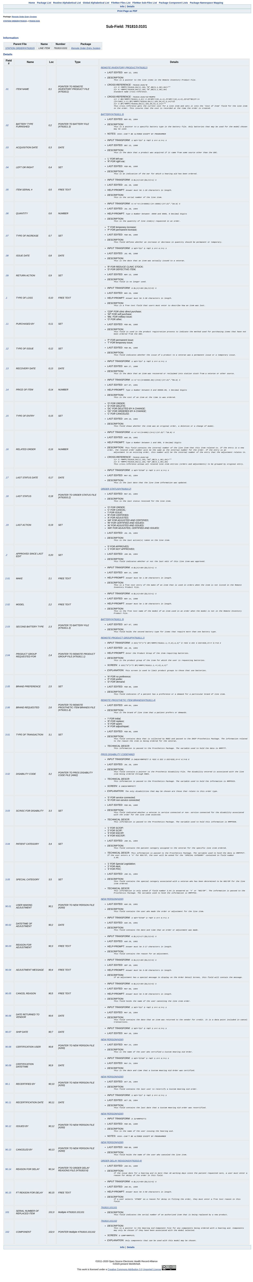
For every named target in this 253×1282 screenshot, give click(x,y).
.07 (7, 238)
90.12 (8, 1134)
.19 (7, 529)
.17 (7, 481)
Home (32, 2)
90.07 (8, 1040)
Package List (44, 2)
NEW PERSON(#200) (112, 907)
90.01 (8, 915)
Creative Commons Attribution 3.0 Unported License (134, 1279)
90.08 (8, 1055)
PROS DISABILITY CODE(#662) (118, 760)
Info (122, 6)
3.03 (7, 817)
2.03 (7, 631)
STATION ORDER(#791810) (15, 21)
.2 (6, 559)
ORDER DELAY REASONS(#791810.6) (121, 1169)
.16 (7, 453)
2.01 (7, 583)
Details (130, 6)
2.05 (7, 691)
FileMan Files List (121, 2)
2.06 (7, 712)
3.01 (7, 740)
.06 (7, 216)
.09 (7, 278)
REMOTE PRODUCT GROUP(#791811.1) (123, 643)
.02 (7, 128)
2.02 (7, 609)
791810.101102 (109, 1230)
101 (7, 1221)
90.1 (7, 1092)
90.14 (8, 1178)
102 (7, 1241)
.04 (7, 170)
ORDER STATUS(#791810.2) (116, 493)
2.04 (7, 660)
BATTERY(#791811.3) (112, 116)
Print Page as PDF (127, 11)
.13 (7, 372)
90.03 (8, 955)
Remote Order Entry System (24, 17)
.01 (7, 90)
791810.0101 (34, 21)
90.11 (8, 1111)
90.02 (8, 933)
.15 (7, 419)
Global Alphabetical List (96, 2)
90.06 (8, 1024)
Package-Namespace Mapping (206, 2)
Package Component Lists (173, 2)
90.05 (8, 1002)
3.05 (7, 887)
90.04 (8, 978)
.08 (7, 258)
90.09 (8, 1074)
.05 (7, 192)
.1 (6, 300)
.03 (7, 150)
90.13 (8, 1158)
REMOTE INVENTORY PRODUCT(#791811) (124, 67)
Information (11, 37)
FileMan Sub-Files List (144, 2)
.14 (7, 393)
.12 (7, 352)
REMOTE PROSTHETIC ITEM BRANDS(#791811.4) (128, 705)
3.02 (7, 780)
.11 (7, 327)
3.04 (7, 851)
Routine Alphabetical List (67, 2)
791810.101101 (109, 1217)
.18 (7, 500)
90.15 (8, 1202)
